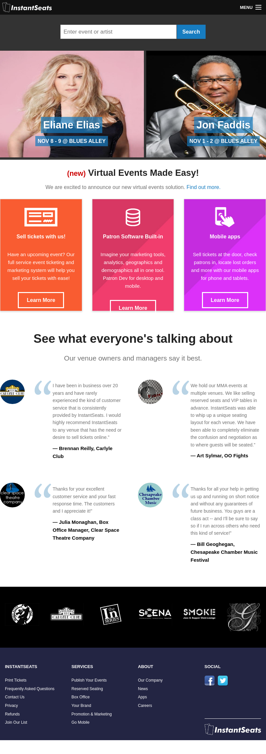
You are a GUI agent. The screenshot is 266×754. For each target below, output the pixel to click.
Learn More (41, 300)
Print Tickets (15, 680)
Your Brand (81, 705)
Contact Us (14, 697)
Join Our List (16, 722)
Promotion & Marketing (92, 714)
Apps (142, 697)
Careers (145, 705)
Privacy (11, 705)
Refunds (12, 714)
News (143, 689)
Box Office (81, 697)
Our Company (150, 680)
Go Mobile (81, 722)
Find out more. (203, 187)
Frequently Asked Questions (29, 689)
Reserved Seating (87, 689)
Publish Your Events (89, 680)
